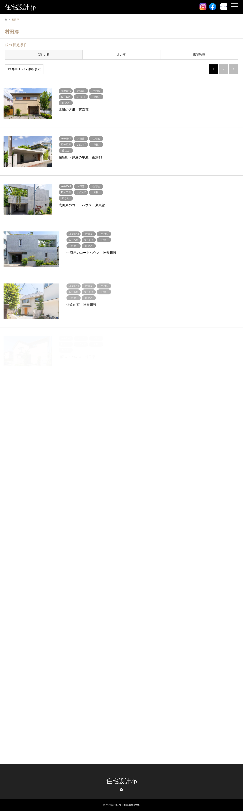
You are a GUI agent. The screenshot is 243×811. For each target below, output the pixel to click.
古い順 (121, 54)
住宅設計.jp (121, 781)
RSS (121, 789)
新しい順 (43, 54)
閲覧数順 (199, 54)
